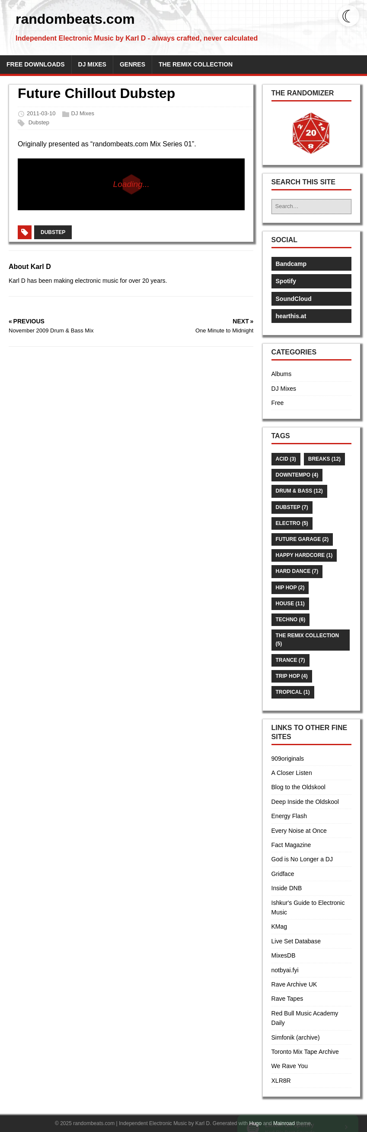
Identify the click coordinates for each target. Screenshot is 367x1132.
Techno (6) (291, 620)
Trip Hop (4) (292, 676)
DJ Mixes (82, 114)
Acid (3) (286, 459)
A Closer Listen (291, 772)
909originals (287, 758)
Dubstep (39, 122)
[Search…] (311, 206)
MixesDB (283, 955)
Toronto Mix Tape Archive (305, 1051)
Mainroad (284, 1123)
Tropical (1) (293, 692)
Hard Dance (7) (297, 571)
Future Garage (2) (302, 539)
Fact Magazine (291, 844)
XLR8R (281, 1080)
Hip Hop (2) (290, 588)
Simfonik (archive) (295, 1037)
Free (277, 402)
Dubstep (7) (292, 507)
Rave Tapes (287, 998)
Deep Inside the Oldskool (305, 801)
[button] (311, 133)
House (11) (290, 604)
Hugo (255, 1123)
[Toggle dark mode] (348, 15)
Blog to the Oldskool (298, 787)
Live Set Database (296, 941)
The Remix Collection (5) (307, 639)
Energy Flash (289, 816)
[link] (297, 1109)
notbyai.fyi (285, 970)
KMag (279, 926)
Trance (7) (290, 660)
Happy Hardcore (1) (304, 555)
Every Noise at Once (299, 830)
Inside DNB (286, 888)
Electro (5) (292, 523)
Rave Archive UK (294, 984)
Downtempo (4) (297, 475)
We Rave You (289, 1065)
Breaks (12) (324, 459)
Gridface (282, 873)
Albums (281, 373)
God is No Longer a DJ (302, 859)
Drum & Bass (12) (299, 491)
